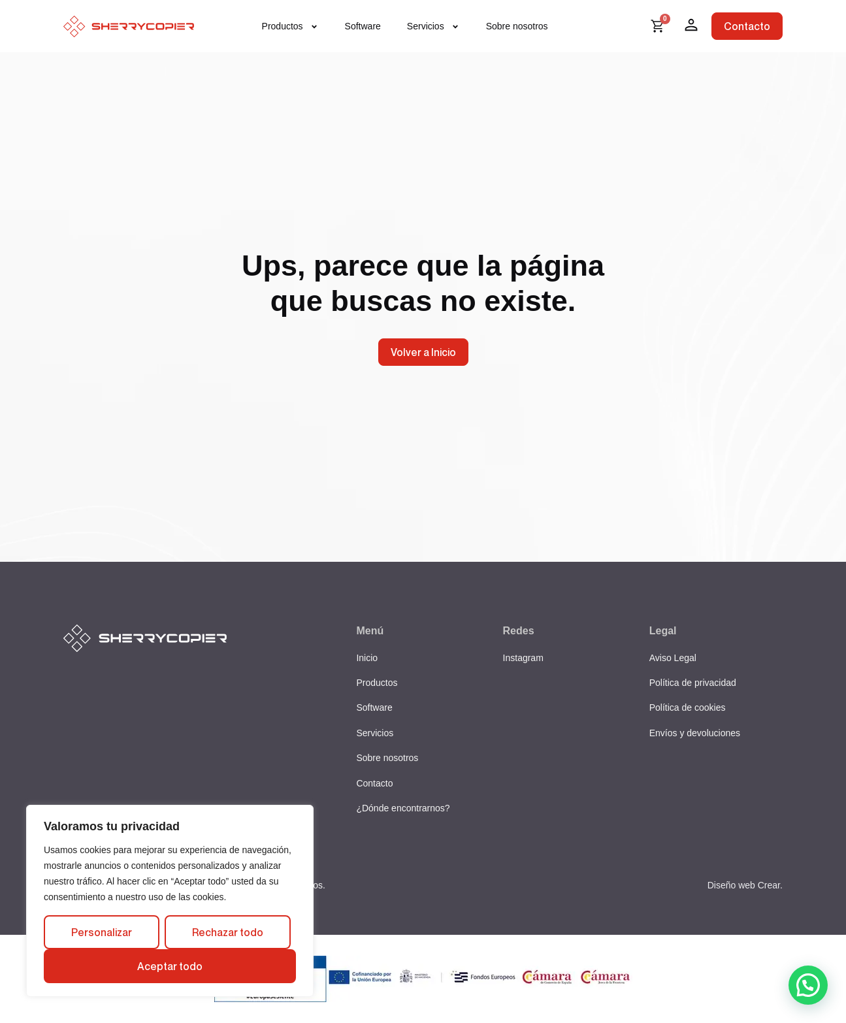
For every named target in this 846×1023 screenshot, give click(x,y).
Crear (769, 885)
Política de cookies (687, 707)
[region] (170, 901)
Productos (290, 26)
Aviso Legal (672, 658)
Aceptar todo (170, 966)
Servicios (433, 26)
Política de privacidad (692, 682)
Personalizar (101, 932)
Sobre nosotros (517, 26)
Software (363, 26)
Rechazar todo (227, 932)
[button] (808, 985)
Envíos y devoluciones (694, 733)
